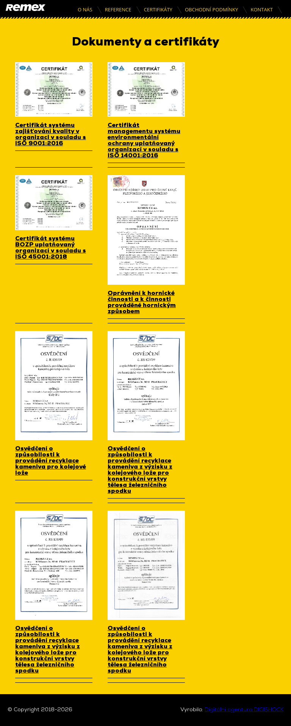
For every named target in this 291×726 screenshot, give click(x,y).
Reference (118, 9)
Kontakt (261, 9)
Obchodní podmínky (211, 9)
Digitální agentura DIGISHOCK (244, 710)
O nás (85, 9)
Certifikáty (158, 9)
